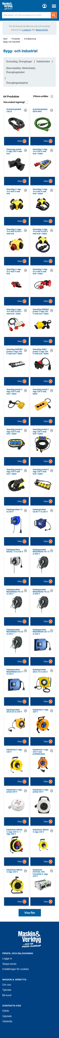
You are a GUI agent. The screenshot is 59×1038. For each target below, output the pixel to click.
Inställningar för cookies (15, 969)
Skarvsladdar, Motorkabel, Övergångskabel (21, 70)
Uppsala (7, 1016)
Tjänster (6, 990)
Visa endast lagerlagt (15, 102)
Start (5, 39)
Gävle (5, 1010)
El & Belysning (30, 39)
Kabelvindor (43, 61)
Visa (21, 141)
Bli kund (6, 995)
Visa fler (29, 912)
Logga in (7, 958)
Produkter (16, 39)
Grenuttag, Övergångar (19, 61)
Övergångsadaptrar (17, 82)
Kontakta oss (11, 1005)
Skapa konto (9, 964)
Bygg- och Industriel (11, 42)
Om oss (6, 984)
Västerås (7, 1021)
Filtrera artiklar (43, 96)
